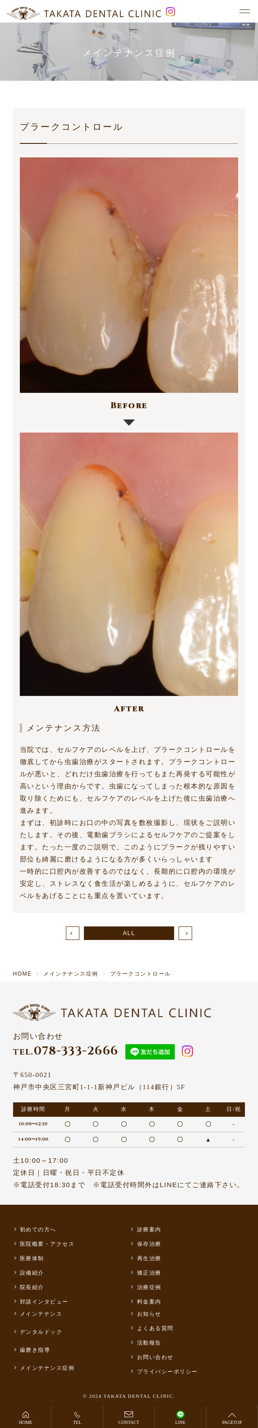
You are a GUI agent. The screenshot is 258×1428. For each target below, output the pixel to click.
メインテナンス (41, 1314)
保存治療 (149, 1244)
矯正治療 (149, 1273)
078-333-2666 (66, 1051)
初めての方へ (38, 1229)
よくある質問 (155, 1328)
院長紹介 (32, 1287)
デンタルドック (41, 1332)
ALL (129, 933)
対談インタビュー (44, 1302)
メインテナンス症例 (47, 1368)
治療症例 (149, 1287)
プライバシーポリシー (167, 1371)
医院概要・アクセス (47, 1244)
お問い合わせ (155, 1357)
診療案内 (149, 1229)
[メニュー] (244, 11)
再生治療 (149, 1258)
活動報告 (149, 1343)
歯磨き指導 (35, 1350)
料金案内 (149, 1302)
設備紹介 (32, 1273)
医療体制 (32, 1258)
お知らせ (149, 1314)
